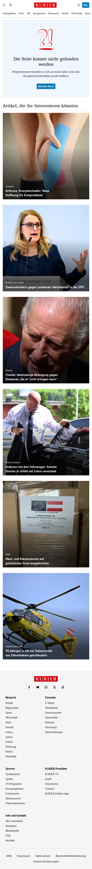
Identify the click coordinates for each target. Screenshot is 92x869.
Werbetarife (12, 830)
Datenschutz (43, 856)
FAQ (8, 835)
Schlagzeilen (9, 13)
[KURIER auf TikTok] (63, 687)
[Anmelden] (78, 5)
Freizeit (49, 788)
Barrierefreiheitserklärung (71, 856)
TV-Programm (14, 783)
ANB (8, 856)
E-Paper (49, 703)
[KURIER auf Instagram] (46, 687)
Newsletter (51, 717)
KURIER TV (51, 774)
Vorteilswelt (13, 774)
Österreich (53, 13)
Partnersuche (13, 798)
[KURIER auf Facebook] (29, 687)
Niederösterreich (14, 646)
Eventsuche (12, 793)
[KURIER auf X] (54, 687)
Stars (8, 722)
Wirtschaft (76, 13)
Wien (21, 13)
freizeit (10, 727)
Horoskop (51, 727)
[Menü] (4, 5)
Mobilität (11, 756)
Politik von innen (15, 282)
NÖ (28, 13)
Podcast (49, 722)
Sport (88, 13)
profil (48, 779)
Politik (65, 13)
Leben (9, 737)
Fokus (9, 732)
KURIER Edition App (57, 793)
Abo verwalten (14, 821)
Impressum (23, 856)
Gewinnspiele (53, 712)
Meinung (11, 746)
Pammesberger (54, 732)
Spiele (9, 779)
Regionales (12, 707)
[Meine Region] (10, 5)
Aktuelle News (46, 86)
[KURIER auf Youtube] (37, 687)
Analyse (10, 186)
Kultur (9, 741)
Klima (9, 751)
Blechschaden (13, 462)
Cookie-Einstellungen (46, 861)
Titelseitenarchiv (15, 803)
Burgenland (39, 13)
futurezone (51, 783)
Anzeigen (11, 826)
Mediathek (51, 707)
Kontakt (10, 840)
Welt (8, 554)
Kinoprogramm (14, 788)
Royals (9, 370)
